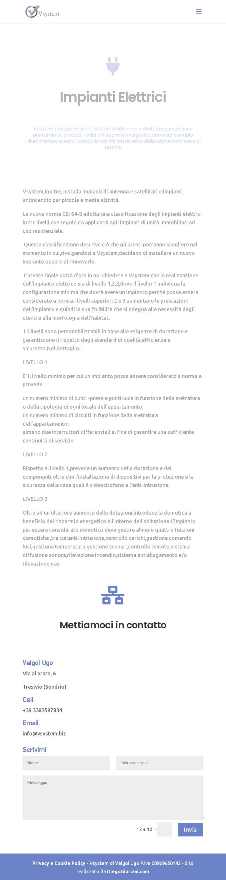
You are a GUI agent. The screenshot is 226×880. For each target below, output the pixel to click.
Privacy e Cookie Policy (58, 863)
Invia (190, 829)
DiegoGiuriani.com (128, 871)
